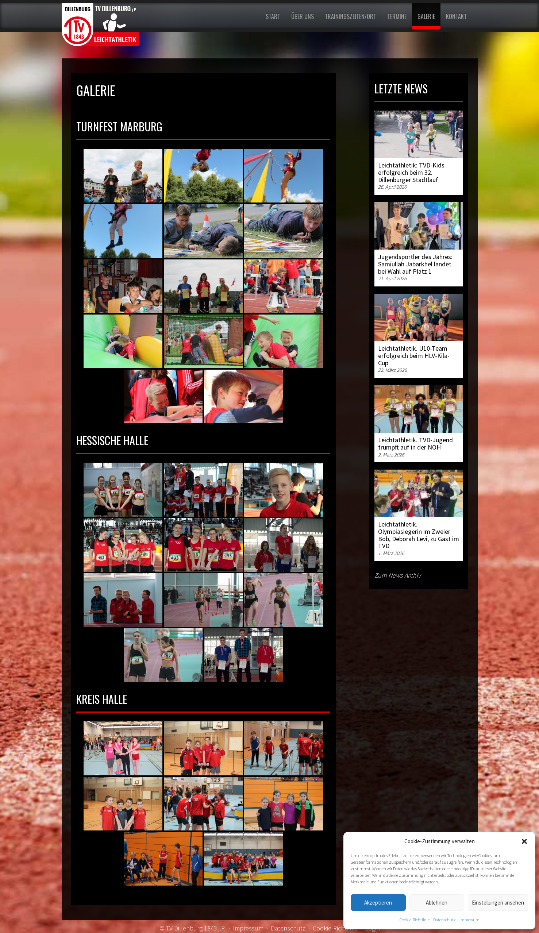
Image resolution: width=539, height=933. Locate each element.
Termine (397, 16)
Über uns (302, 16)
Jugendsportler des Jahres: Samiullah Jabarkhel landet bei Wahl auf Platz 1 (415, 263)
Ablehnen (436, 902)
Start (273, 16)
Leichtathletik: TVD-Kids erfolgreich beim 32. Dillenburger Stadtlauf (411, 172)
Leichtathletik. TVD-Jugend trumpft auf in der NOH (415, 443)
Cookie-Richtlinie (415, 919)
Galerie (426, 16)
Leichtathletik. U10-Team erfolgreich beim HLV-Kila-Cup (414, 355)
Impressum (469, 919)
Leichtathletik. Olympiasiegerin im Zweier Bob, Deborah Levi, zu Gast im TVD (418, 535)
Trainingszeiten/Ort (350, 16)
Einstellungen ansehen (498, 902)
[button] (524, 841)
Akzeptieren (378, 902)
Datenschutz (444, 919)
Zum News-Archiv (397, 575)
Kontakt (456, 16)
